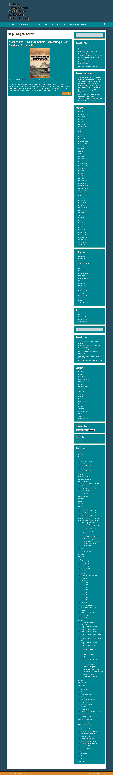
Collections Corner (83, 263)
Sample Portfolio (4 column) (89, 631)
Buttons (83, 692)
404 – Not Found (86, 568)
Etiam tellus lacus (88, 654)
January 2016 (82, 183)
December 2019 (83, 134)
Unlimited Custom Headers (89, 743)
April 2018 (81, 153)
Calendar (80, 474)
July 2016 (81, 171)
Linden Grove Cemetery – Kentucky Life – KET (91, 544)
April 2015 (81, 195)
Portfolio (80, 620)
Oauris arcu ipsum (88, 664)
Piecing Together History (88, 488)
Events (48, 24)
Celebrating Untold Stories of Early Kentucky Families (88, 62)
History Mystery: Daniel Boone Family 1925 (89, 95)
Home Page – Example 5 (88, 515)
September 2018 (83, 146)
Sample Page (82, 682)
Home (11, 24)
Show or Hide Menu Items (86, 719)
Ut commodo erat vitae (90, 676)
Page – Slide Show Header (89, 607)
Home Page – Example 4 (88, 513)
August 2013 (82, 244)
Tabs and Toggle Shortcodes (89, 716)
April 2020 (81, 131)
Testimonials (85, 617)
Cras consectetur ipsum (90, 647)
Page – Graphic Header (88, 605)
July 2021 (81, 119)
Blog (79, 457)
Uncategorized (82, 295)
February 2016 (82, 181)
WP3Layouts (102, 773)
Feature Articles (83, 271)
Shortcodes (81, 685)
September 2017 (83, 166)
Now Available (82, 290)
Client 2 (85, 585)
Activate (80, 452)
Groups (80, 503)
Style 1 (83, 463)
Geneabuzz (81, 276)
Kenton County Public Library (92, 541)
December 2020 (83, 126)
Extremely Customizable (88, 733)
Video (80, 298)
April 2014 (81, 225)
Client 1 (85, 582)
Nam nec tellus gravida (90, 659)
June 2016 (81, 173)
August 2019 (82, 136)
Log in (80, 314)
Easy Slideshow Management (89, 731)
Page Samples (82, 559)
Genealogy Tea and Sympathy (90, 483)
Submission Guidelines (84, 724)
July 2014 (81, 217)
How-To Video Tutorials (88, 522)
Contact (83, 573)
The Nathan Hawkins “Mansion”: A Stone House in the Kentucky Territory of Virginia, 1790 (90, 57)
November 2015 (83, 188)
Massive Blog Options (87, 738)
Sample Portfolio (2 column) (89, 627)
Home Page (81, 506)
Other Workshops (86, 486)
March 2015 (81, 198)
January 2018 (82, 161)
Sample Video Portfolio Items (89, 532)
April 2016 (81, 176)
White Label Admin (86, 748)
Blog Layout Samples (87, 461)
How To (60, 24)
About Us (83, 571)
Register (80, 680)
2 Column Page (85, 561)
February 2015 (82, 200)
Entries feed (82, 317)
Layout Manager (86, 736)
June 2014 (81, 220)
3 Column (83, 459)
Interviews (81, 283)
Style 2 (83, 468)
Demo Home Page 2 (84, 479)
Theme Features (83, 727)
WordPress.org (82, 321)
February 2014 (82, 230)
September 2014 (83, 212)
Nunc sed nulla (87, 662)
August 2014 (82, 215)
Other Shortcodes (86, 704)
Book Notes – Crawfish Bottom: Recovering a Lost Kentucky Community (38, 43)
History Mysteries (77, 24)
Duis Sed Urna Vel (88, 652)
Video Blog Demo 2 (92, 528)
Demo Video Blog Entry (93, 526)
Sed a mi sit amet (88, 674)
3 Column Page (85, 563)
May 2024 (81, 112)
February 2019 (82, 139)
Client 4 (85, 590)
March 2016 (81, 178)
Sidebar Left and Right (87, 612)
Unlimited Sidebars (86, 746)
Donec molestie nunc (89, 649)
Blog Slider (84, 689)
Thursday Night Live (87, 493)
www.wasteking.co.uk (84, 77)
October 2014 (82, 210)
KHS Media (24, 80)
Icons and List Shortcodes (88, 699)
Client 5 (85, 592)
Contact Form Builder (87, 729)
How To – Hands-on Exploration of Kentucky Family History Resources (88, 519)
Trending (35, 24)
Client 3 (85, 587)
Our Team (84, 602)
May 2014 (81, 222)
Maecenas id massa (89, 657)
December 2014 (83, 205)
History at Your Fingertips (91, 536)
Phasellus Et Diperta (89, 667)
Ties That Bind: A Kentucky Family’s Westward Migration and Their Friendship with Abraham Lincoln (90, 79)
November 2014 (83, 208)
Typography (82, 761)
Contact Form (85, 697)
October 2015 (82, 190)
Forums (80, 501)
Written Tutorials (83, 303)
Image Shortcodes (86, 702)
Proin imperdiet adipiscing (91, 669)
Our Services (85, 580)
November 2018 (83, 141)
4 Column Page (85, 566)
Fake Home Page (83, 496)
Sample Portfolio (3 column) (89, 629)
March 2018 (81, 156)
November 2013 (83, 237)
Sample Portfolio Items (88, 645)
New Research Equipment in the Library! (90, 66)
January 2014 (82, 232)
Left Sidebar (87, 465)
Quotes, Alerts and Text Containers (91, 711)
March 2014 (81, 227)
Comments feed (83, 319)
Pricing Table (85, 709)
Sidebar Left (84, 610)
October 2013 (82, 240)
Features (22, 24)
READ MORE (66, 93)
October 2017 (82, 163)
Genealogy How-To (89, 524)
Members (81, 554)
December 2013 (83, 235)
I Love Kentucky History (90, 539)
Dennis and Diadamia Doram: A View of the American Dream (90, 99)
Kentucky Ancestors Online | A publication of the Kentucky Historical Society (19, 11)
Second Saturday (86, 491)
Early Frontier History (89, 534)
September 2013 (83, 242)
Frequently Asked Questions (89, 575)
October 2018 (82, 144)
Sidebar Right (85, 615)
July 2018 (81, 148)
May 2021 (81, 121)
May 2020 (81, 129)
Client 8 (85, 599)
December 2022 (83, 114)
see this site (82, 83)
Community (81, 266)
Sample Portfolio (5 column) (89, 643)
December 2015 (83, 185)
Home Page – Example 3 (88, 510)
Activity (80, 454)
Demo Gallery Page (84, 476)
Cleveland (81, 98)
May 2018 (81, 151)
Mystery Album (82, 285)
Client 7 (85, 597)
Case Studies (82, 261)
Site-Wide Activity (83, 722)
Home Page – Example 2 (88, 508)
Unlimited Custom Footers (89, 741)
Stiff (95, 773)
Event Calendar (82, 481)
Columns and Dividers (87, 694)
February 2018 (82, 158)
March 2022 (81, 117)
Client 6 (85, 594)
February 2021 (82, 124)
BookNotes (30, 80)
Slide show (84, 714)
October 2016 (82, 168)
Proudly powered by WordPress (16, 773)
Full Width (84, 578)
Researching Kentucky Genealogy (93, 671)
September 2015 (83, 193)
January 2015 (82, 203)
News (80, 288)
